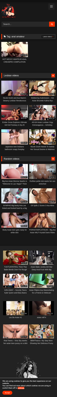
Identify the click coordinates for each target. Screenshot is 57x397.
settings (21, 388)
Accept (7, 393)
